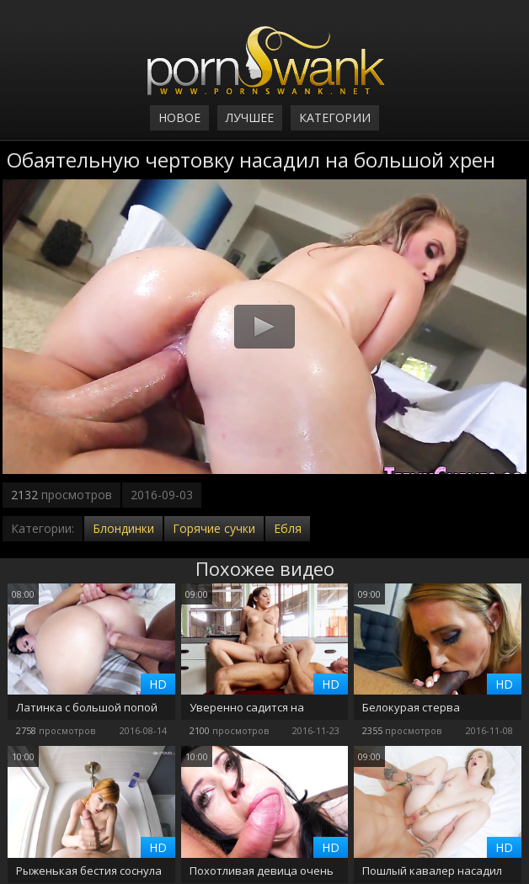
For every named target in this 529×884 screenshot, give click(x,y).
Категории (335, 117)
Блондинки (123, 528)
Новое (179, 117)
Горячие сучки (214, 528)
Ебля (288, 528)
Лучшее (250, 117)
